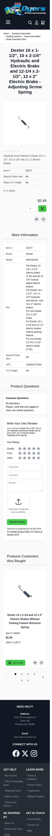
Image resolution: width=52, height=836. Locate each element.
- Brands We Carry (13, 829)
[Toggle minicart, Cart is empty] (43, 22)
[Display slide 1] (15, 674)
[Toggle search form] (30, 22)
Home (6, 33)
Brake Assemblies (32, 36)
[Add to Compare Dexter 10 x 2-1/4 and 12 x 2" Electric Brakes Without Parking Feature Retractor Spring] (41, 662)
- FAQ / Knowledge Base (13, 783)
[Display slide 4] (34, 674)
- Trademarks (33, 790)
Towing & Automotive (21, 33)
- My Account (10, 775)
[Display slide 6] (28, 680)
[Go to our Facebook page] (16, 753)
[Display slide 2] (22, 674)
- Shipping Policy (12, 790)
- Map (29, 830)
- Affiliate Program (35, 796)
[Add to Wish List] (36, 219)
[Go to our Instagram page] (34, 753)
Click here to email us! (25, 737)
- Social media (33, 819)
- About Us (8, 823)
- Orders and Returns (9, 804)
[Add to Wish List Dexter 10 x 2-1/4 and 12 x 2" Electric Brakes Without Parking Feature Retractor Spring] (35, 662)
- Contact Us (32, 825)
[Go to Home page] (24, 9)
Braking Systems (14, 36)
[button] (12, 151)
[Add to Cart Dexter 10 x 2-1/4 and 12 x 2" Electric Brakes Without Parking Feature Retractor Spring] (15, 663)
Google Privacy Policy (20, 531)
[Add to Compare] (43, 219)
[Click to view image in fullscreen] (24, 123)
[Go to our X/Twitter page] (25, 753)
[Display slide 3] (28, 674)
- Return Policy (11, 796)
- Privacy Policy (34, 785)
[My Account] (36, 22)
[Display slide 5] (22, 680)
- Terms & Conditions (31, 777)
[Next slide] (43, 677)
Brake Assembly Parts (16, 39)
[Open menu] (8, 22)
